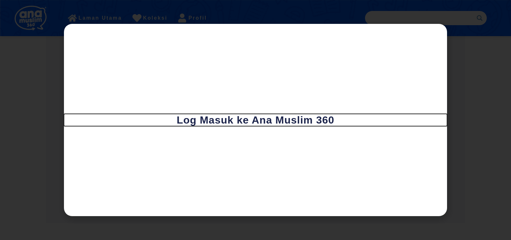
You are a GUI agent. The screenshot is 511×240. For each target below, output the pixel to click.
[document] (255, 120)
